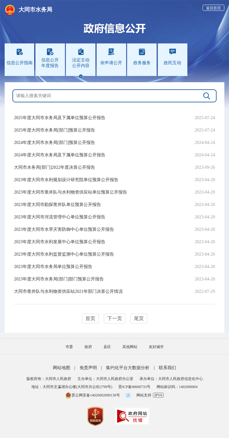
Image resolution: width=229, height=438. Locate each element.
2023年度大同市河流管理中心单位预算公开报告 (59, 217)
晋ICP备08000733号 (134, 387)
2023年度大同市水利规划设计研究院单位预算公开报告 (66, 179)
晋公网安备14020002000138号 (92, 395)
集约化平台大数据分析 (127, 367)
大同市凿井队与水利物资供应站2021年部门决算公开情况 (68, 291)
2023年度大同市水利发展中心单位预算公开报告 (59, 241)
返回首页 (213, 8)
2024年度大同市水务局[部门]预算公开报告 (54, 142)
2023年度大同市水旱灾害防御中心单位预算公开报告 (64, 229)
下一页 (114, 318)
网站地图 (61, 367)
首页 (90, 318)
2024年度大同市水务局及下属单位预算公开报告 (59, 155)
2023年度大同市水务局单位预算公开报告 (53, 266)
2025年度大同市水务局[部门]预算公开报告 (54, 130)
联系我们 (167, 367)
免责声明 (88, 367)
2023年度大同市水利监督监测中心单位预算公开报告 (64, 254)
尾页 (139, 318)
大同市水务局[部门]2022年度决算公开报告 (54, 167)
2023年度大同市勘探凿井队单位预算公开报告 (57, 204)
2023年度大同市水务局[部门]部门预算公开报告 (59, 279)
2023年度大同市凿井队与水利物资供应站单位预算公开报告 (70, 192)
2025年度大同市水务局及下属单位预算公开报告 (59, 117)
